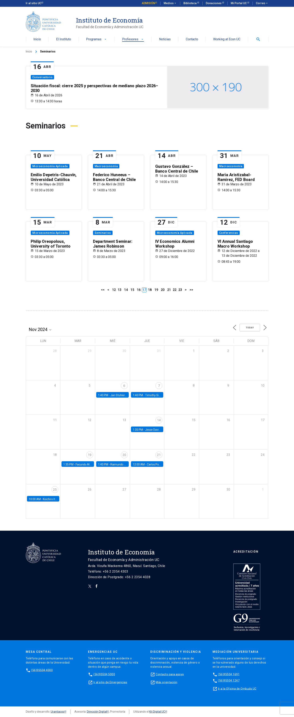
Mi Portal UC (239, 3)
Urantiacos (57, 711)
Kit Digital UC (157, 711)
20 (162, 290)
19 (156, 290)
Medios (170, 3)
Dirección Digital (97, 711)
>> (191, 290)
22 (174, 290)
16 (139, 290)
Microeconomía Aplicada (50, 166)
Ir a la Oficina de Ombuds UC (237, 688)
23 (180, 290)
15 (132, 290)
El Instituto (63, 39)
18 (150, 290)
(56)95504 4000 (42, 670)
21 (169, 290)
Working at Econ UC (226, 39)
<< (103, 290)
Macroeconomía (106, 166)
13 (119, 290)
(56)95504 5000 (104, 674)
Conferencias (228, 232)
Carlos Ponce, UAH (158, 464)
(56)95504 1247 (229, 680)
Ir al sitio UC (33, 3)
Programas (96, 39)
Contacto (192, 39)
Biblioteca (190, 3)
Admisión (148, 3)
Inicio (37, 39)
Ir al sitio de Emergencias (110, 682)
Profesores (133, 39)
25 (55, 490)
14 (126, 290)
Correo (262, 3)
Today (250, 327)
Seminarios (103, 232)
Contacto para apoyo (170, 674)
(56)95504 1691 (229, 674)
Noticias (165, 39)
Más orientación (166, 682)
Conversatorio (42, 77)
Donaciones (214, 3)
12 (114, 290)
